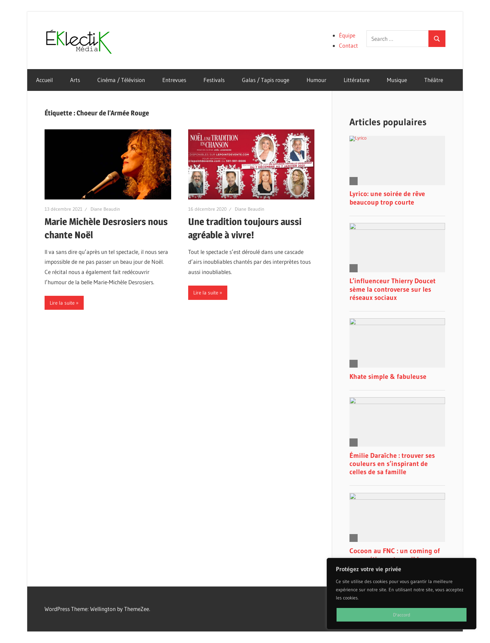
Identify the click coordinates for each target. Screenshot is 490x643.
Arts (75, 79)
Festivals (214, 79)
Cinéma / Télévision (121, 79)
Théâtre (433, 79)
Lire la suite (62, 303)
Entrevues (174, 79)
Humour (316, 79)
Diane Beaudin (105, 209)
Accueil (44, 79)
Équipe (347, 35)
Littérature (357, 79)
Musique (397, 79)
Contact (348, 45)
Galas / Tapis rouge (265, 79)
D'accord (401, 615)
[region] (401, 593)
